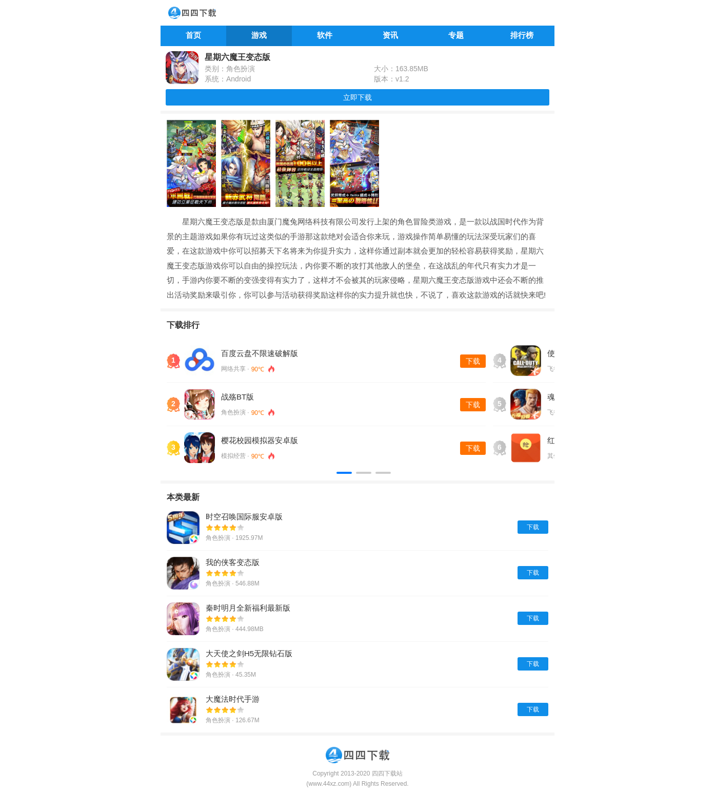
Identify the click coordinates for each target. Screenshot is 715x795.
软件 (324, 35)
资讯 (390, 35)
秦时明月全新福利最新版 (248, 607)
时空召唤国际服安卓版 (244, 516)
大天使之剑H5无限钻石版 (249, 653)
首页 (193, 35)
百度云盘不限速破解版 (259, 353)
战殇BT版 (237, 396)
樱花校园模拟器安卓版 (259, 440)
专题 (456, 35)
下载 (473, 361)
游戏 (259, 35)
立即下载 (357, 97)
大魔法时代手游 (233, 699)
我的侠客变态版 (233, 562)
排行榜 (521, 35)
